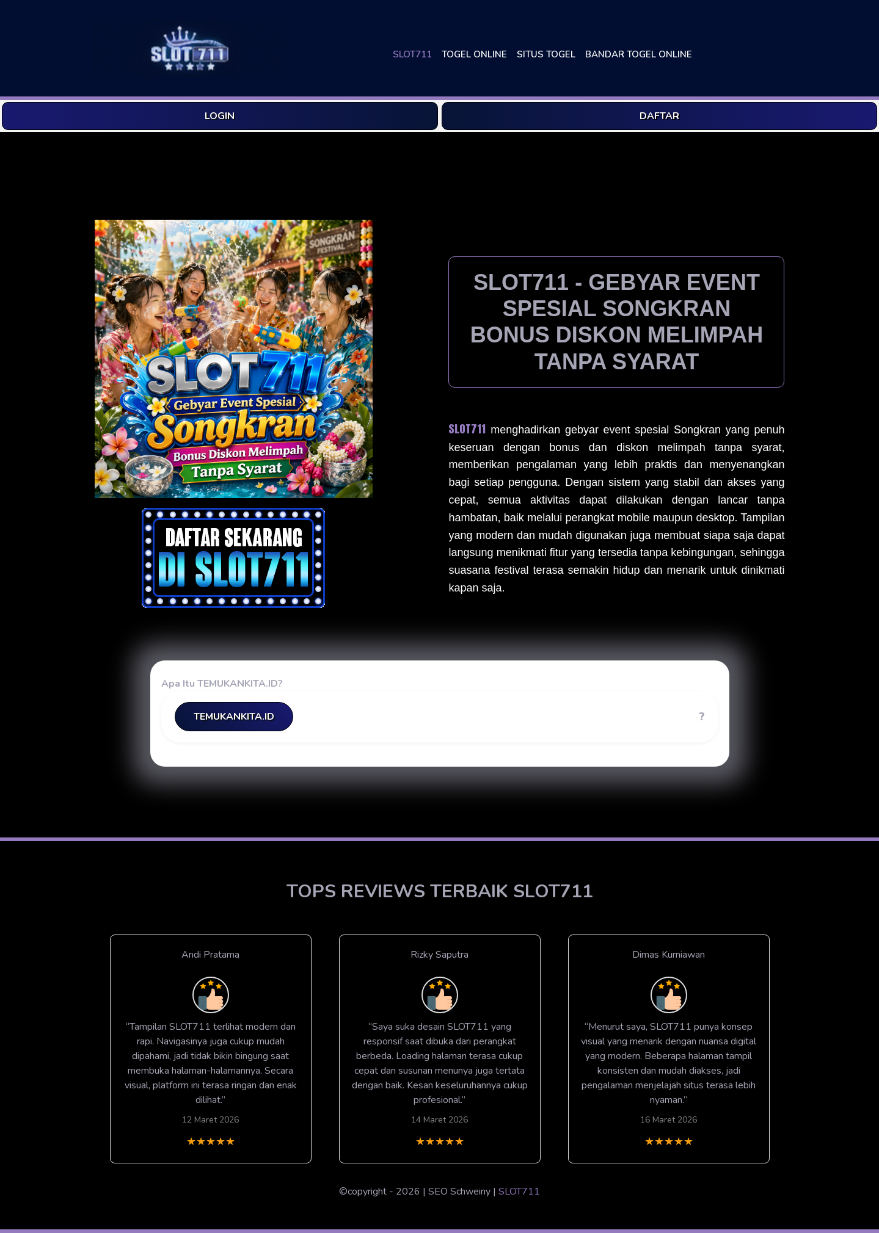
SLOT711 (412, 54)
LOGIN (220, 116)
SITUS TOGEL (546, 54)
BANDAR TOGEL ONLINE (638, 54)
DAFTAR (659, 116)
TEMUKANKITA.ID (234, 716)
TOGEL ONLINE (474, 54)
